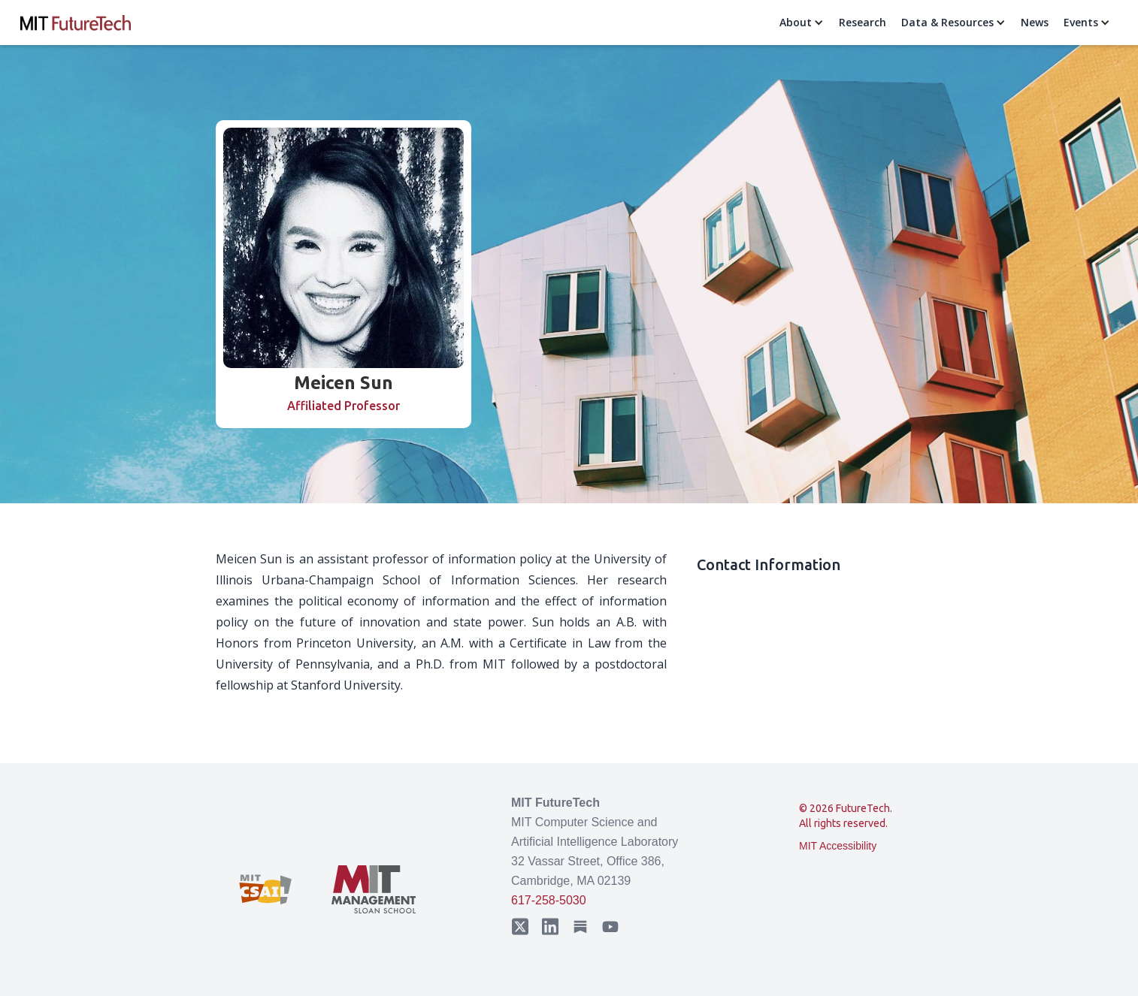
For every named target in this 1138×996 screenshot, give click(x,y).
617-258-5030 (548, 900)
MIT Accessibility (837, 846)
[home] (75, 22)
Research (862, 22)
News (1035, 22)
